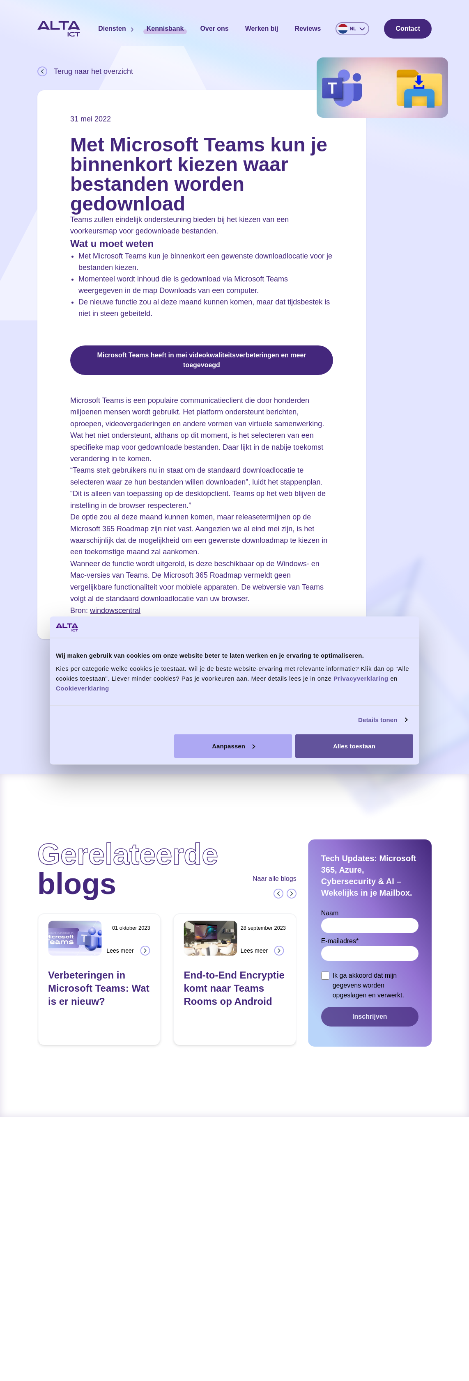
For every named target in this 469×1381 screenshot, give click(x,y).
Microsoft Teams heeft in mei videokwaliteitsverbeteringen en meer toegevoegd (201, 360)
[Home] (58, 29)
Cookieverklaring (82, 687)
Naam (330, 913)
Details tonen (377, 719)
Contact (407, 28)
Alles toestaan (354, 745)
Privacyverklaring (361, 677)
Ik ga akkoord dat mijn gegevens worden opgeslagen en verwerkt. (368, 985)
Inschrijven (369, 1016)
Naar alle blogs (275, 878)
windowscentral (115, 610)
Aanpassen (233, 745)
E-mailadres (340, 940)
